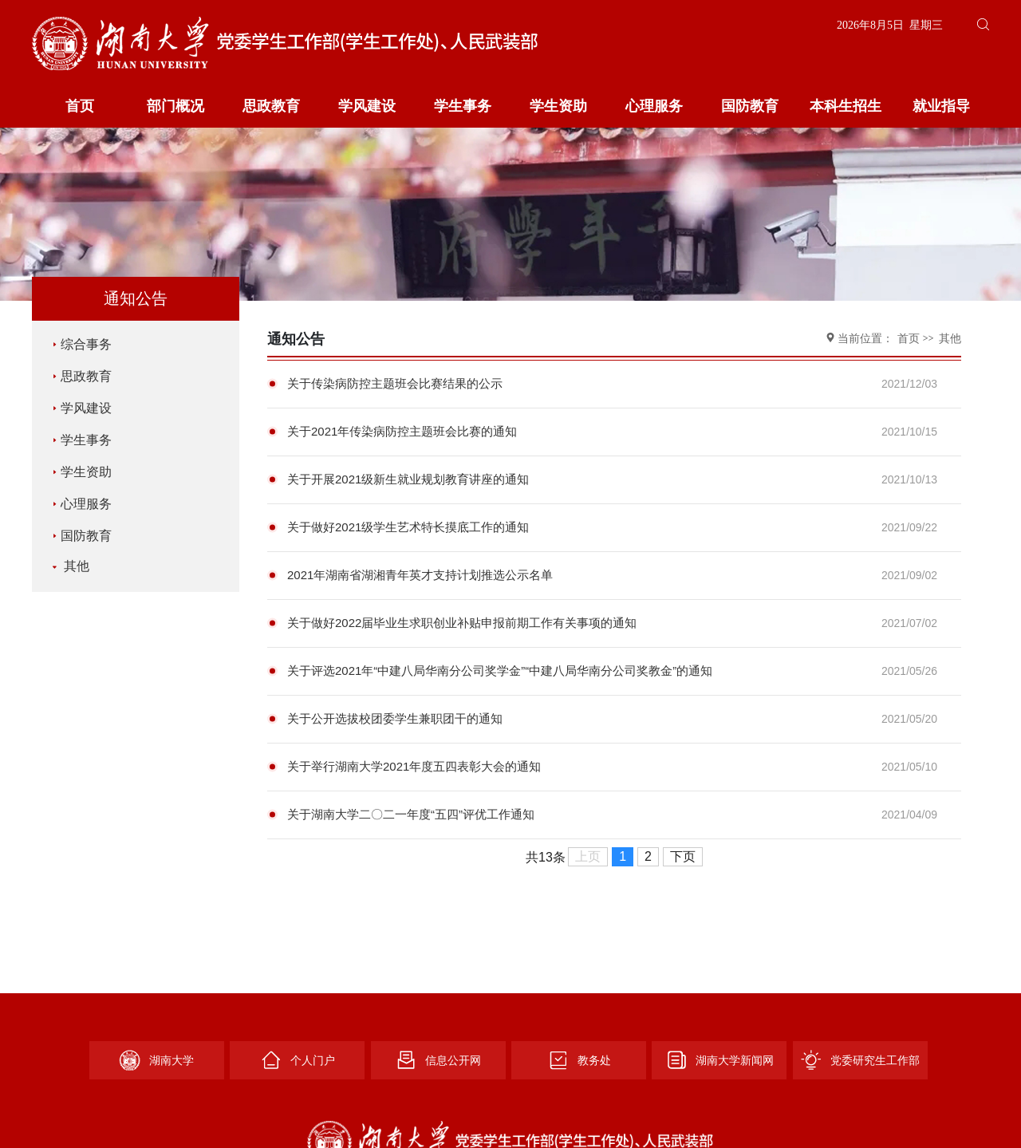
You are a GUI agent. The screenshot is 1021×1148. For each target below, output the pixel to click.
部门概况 (175, 106)
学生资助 (558, 106)
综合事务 (82, 344)
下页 (683, 856)
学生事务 (462, 106)
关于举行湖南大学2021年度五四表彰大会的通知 (414, 766)
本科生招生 (845, 106)
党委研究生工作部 (860, 1060)
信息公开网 (438, 1060)
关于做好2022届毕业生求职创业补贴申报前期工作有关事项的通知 (462, 622)
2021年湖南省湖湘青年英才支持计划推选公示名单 (420, 575)
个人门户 (297, 1060)
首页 (79, 106)
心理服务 (654, 106)
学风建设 (367, 106)
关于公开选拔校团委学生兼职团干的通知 (395, 718)
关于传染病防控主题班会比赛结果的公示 (395, 383)
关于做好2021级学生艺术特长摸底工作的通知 (408, 527)
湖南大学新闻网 (719, 1060)
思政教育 (271, 106)
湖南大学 (156, 1060)
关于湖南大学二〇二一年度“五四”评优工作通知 (410, 814)
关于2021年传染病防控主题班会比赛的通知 (402, 431)
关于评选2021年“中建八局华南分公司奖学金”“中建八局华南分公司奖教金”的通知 (499, 670)
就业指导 (941, 106)
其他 (69, 566)
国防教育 (750, 106)
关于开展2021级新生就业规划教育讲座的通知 (408, 479)
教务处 (579, 1060)
